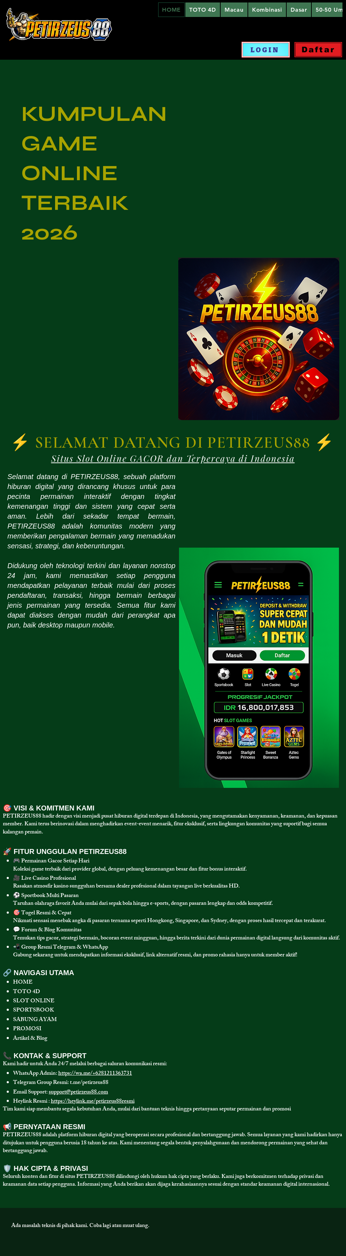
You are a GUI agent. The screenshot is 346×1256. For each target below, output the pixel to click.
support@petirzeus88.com (78, 1092)
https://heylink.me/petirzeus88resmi (93, 1102)
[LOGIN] (265, 50)
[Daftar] (318, 50)
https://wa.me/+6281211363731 (95, 1074)
